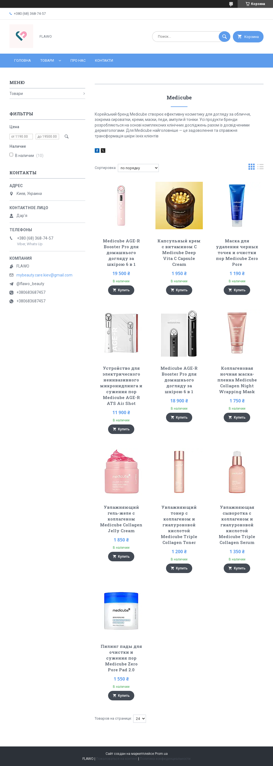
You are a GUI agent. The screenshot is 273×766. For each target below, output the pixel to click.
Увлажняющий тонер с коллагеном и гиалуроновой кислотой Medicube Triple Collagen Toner (179, 524)
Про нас (78, 60)
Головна (22, 60)
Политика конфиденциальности (165, 759)
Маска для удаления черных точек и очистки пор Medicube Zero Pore (237, 252)
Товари (47, 60)
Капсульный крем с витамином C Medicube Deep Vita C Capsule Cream (179, 252)
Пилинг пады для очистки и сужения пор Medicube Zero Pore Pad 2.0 (121, 657)
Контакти (104, 60)
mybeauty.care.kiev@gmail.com (44, 275)
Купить (124, 290)
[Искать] (224, 36)
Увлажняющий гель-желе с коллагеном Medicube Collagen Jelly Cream (121, 518)
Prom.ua (161, 754)
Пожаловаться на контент (116, 759)
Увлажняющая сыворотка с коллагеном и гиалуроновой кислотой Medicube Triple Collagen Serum (237, 524)
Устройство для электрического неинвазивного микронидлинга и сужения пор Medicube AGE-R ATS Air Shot (121, 385)
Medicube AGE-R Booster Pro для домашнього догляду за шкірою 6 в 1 (121, 252)
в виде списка (260, 168)
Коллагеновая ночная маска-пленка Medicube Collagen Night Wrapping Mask (237, 379)
